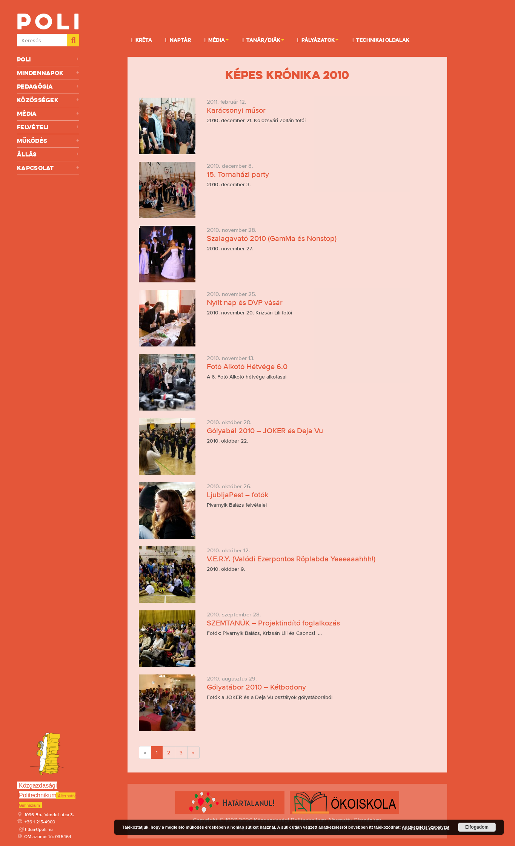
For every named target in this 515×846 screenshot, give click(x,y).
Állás (48, 154)
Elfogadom (477, 827)
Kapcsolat (48, 168)
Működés (48, 141)
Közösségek (48, 100)
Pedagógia (48, 86)
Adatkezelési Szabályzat (425, 827)
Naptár (178, 39)
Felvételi (48, 127)
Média (48, 114)
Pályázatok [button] (318, 39)
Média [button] (216, 39)
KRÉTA (141, 39)
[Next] (193, 752)
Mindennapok (48, 73)
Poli (48, 59)
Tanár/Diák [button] (263, 39)
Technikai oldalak (380, 39)
